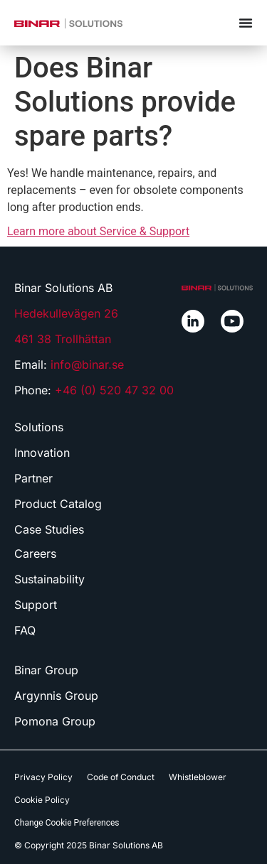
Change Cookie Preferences (67, 823)
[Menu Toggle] (246, 23)
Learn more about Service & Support (98, 231)
